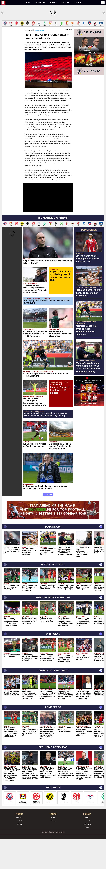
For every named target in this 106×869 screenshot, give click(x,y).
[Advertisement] (53, 34)
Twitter (87, 847)
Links (87, 857)
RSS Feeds (87, 853)
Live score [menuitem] (40, 3)
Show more (48, 524)
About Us (19, 847)
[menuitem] (12, 3)
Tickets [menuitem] (77, 3)
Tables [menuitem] (53, 3)
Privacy (53, 850)
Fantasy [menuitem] (65, 3)
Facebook (87, 850)
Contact (19, 850)
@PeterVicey (39, 60)
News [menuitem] (27, 3)
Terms (53, 847)
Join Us (19, 853)
